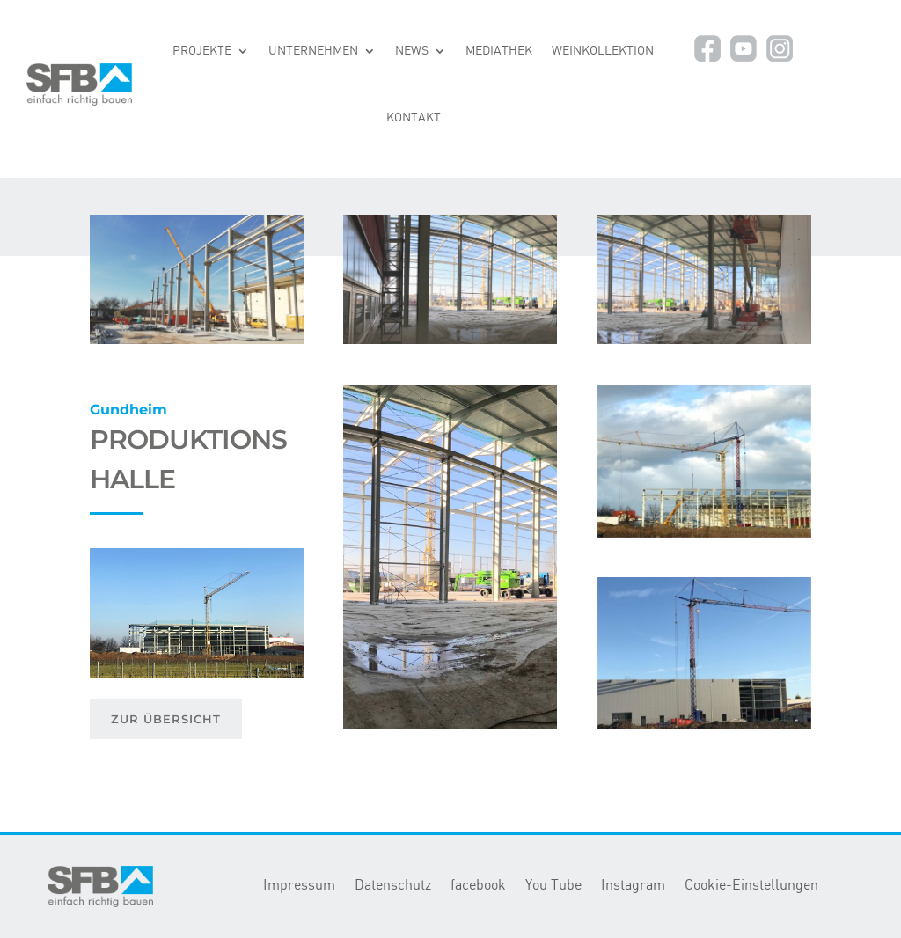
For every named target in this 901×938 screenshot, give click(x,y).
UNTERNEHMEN (313, 51)
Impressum (299, 885)
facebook (478, 885)
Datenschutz (393, 885)
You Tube (553, 885)
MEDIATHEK (498, 51)
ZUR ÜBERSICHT (166, 719)
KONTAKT (413, 118)
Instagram (633, 885)
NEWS (412, 51)
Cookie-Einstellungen (751, 885)
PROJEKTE (201, 51)
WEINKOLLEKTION (603, 51)
